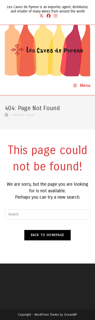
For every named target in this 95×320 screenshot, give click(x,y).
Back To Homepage (47, 235)
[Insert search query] (47, 214)
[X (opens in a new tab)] (41, 16)
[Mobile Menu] (81, 85)
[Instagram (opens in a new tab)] (54, 16)
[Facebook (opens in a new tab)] (48, 16)
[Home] (6, 115)
